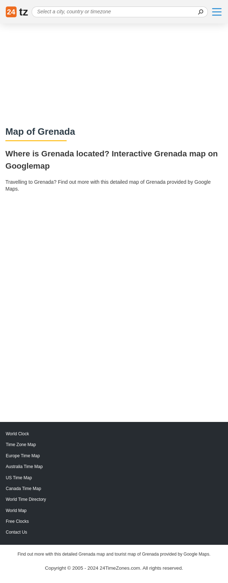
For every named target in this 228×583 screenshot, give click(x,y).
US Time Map (19, 477)
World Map (16, 510)
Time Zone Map (21, 444)
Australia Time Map (24, 466)
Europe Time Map (23, 455)
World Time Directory (26, 499)
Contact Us (16, 532)
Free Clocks (17, 521)
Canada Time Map (23, 488)
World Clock (17, 433)
